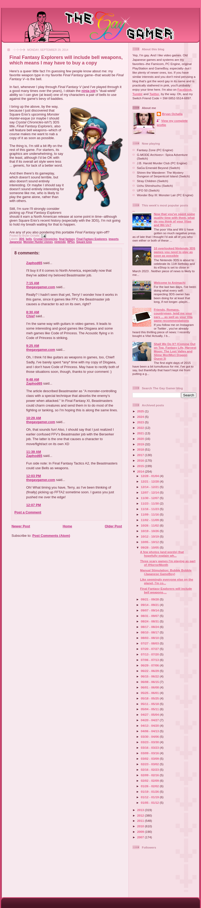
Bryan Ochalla (172, 114)
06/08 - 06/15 (150, 681)
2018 (141, 449)
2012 (141, 815)
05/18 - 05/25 (150, 698)
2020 (141, 438)
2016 (141, 460)
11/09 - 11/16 (150, 514)
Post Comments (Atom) (51, 536)
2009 (141, 831)
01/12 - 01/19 (150, 797)
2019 (141, 444)
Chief (30, 316)
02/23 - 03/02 (150, 764)
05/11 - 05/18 (150, 703)
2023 (141, 422)
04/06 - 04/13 (150, 731)
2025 (141, 411)
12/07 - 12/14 (150, 492)
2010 (141, 826)
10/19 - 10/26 (150, 531)
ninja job (88, 91)
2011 (141, 820)
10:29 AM (33, 418)
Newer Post (21, 526)
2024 (141, 416)
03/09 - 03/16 (150, 753)
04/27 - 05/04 (150, 714)
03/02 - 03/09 (150, 758)
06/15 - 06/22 (150, 676)
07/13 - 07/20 (150, 654)
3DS (21, 239)
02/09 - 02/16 (150, 775)
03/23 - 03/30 (150, 742)
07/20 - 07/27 (150, 648)
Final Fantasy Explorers (91, 239)
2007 (141, 837)
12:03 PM (33, 476)
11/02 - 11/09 (150, 520)
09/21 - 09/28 (150, 599)
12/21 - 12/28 (150, 481)
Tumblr (137, 94)
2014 (141, 471)
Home (67, 526)
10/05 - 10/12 (150, 542)
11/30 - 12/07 (150, 498)
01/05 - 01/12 (150, 802)
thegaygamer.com (40, 287)
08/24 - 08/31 (150, 621)
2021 (141, 433)
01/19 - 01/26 (150, 791)
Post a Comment (27, 512)
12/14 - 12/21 (150, 487)
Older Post (113, 526)
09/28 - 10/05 (150, 547)
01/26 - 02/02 (150, 786)
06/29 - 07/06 (150, 665)
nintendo (60, 241)
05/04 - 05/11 (150, 709)
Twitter (154, 94)
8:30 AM (32, 312)
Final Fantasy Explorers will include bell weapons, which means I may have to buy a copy (66, 60)
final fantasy (67, 239)
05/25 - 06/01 (150, 692)
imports (114, 239)
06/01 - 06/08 (150, 687)
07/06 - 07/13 (150, 659)
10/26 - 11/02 (150, 525)
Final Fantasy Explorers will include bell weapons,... (166, 590)
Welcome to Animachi (170, 282)
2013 (141, 810)
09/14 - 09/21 (150, 604)
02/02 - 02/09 (150, 780)
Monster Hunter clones (38, 241)
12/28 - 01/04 (150, 476)
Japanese (15, 241)
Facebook (184, 89)
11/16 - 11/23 (150, 509)
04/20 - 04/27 (150, 720)
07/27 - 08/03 (150, 643)
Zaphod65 (34, 263)
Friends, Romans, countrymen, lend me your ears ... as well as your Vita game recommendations (173, 315)
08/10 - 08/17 (150, 632)
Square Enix (84, 241)
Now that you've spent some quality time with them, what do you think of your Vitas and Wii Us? (174, 219)
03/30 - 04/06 (150, 736)
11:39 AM (33, 452)
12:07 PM (33, 505)
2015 (141, 466)
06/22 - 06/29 (150, 670)
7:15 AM (32, 283)
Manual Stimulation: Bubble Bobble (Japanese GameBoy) (166, 572)
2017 (141, 455)
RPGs (71, 241)
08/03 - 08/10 (150, 637)
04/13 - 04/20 (150, 725)
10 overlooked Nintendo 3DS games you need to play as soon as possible (174, 252)
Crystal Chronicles (46, 239)
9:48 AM (32, 379)
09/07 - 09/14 (150, 610)
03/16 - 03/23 (150, 747)
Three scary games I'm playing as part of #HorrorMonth (167, 562)
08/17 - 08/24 (150, 626)
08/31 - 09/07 (150, 615)
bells (29, 239)
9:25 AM (32, 346)
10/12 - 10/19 (150, 536)
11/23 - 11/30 (150, 503)
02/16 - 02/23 (150, 769)
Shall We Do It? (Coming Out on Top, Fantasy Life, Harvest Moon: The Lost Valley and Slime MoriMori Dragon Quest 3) (175, 351)
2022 (141, 427)
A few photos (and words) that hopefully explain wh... (162, 553)
